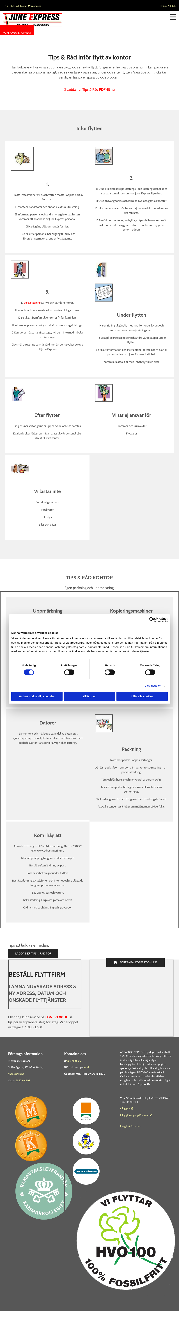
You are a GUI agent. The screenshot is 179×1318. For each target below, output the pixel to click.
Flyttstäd (14, 5)
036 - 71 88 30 (56, 1017)
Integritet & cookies (130, 1126)
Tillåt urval (89, 696)
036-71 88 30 (168, 5)
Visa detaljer (153, 685)
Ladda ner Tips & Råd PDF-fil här (90, 89)
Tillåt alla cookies (142, 696)
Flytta (5, 5)
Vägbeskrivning (16, 1073)
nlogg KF (125, 1108)
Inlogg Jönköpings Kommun (136, 1115)
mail (86, 1067)
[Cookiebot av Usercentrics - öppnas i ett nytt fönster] (152, 619)
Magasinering (34, 5)
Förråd (23, 5)
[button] (17, 33)
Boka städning (32, 302)
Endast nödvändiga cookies (37, 696)
